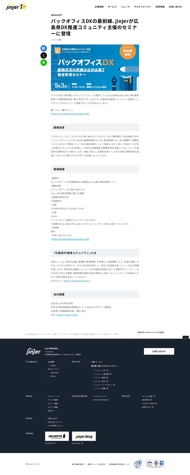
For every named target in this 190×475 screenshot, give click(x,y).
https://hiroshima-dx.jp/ (76, 280)
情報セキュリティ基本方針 (96, 464)
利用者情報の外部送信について (119, 464)
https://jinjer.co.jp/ (67, 314)
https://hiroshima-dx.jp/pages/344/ (70, 113)
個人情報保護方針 (78, 464)
